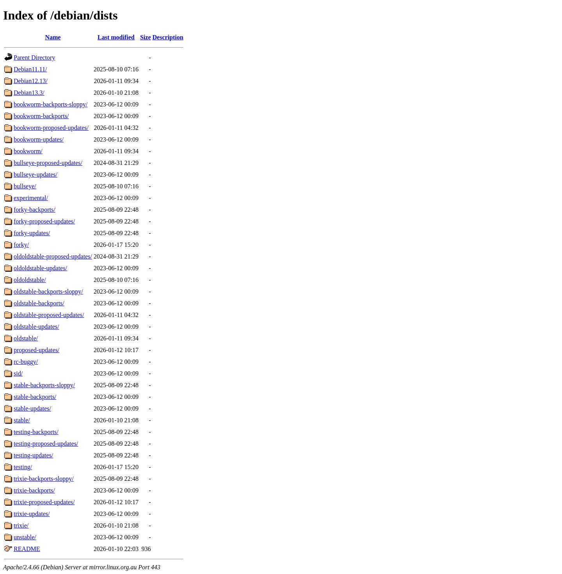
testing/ (23, 467)
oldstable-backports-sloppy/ (48, 291)
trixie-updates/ (32, 513)
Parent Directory (34, 57)
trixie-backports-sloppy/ (44, 478)
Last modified (116, 37)
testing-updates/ (33, 455)
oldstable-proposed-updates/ (49, 315)
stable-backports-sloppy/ (44, 385)
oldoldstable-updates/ (40, 268)
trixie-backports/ (34, 490)
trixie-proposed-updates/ (44, 502)
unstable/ (25, 537)
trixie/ (21, 525)
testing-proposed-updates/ (46, 443)
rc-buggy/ (26, 361)
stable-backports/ (35, 396)
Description (168, 37)
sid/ (18, 373)
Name (52, 37)
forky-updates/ (32, 233)
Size (145, 37)
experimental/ (31, 198)
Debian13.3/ (29, 92)
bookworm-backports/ (41, 116)
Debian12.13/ (31, 81)
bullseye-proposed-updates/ (48, 162)
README (27, 549)
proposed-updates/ (36, 350)
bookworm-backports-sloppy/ (50, 104)
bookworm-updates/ (39, 139)
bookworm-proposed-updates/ (51, 127)
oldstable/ (26, 338)
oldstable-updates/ (36, 326)
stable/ (22, 420)
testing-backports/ (36, 432)
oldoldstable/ (30, 279)
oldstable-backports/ (39, 303)
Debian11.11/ (30, 69)
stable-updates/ (32, 408)
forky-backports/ (34, 209)
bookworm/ (28, 151)
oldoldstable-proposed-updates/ (53, 256)
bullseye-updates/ (35, 174)
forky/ (21, 244)
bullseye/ (25, 186)
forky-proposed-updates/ (44, 221)
